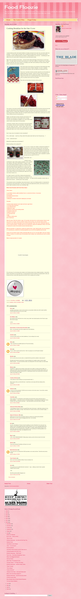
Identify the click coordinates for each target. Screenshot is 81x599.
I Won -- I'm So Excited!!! (11, 545)
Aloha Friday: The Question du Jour (13, 560)
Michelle (12, 356)
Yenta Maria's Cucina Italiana (12, 543)
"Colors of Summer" (10, 569)
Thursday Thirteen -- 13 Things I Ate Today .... (15, 562)
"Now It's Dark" (9, 538)
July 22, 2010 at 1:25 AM (14, 312)
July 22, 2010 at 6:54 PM (15, 438)
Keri (11, 423)
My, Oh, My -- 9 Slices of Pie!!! (12, 536)
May (8, 585)
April (8, 587)
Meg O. (11, 435)
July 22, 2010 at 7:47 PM (15, 454)
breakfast (11, 302)
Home (8, 20)
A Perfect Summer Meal (11, 577)
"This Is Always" (10, 568)
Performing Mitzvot (10, 547)
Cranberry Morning (14, 377)
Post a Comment (12, 477)
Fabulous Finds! (10, 542)
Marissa (11, 367)
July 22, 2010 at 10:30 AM (15, 411)
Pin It (56, 45)
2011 (7, 520)
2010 (7, 522)
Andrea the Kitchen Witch (15, 406)
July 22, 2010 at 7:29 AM (14, 345)
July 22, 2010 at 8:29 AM (14, 352)
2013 (7, 516)
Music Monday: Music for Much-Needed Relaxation (16, 579)
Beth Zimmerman (13, 449)
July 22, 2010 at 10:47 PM (15, 474)
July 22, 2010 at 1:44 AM (14, 330)
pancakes (19, 302)
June (8, 583)
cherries (15, 302)
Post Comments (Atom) (14, 486)
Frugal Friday (32, 20)
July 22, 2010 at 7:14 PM (15, 445)
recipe (22, 302)
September (9, 529)
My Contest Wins (18, 20)
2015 (7, 512)
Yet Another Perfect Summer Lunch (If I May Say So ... (17, 549)
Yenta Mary (12, 397)
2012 (7, 518)
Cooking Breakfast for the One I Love (14, 551)
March (8, 589)
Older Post (49, 483)
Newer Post (8, 483)
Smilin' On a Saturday (11, 534)
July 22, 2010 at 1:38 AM (14, 323)
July (8, 533)
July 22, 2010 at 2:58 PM (15, 431)
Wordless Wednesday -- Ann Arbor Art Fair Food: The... (17, 540)
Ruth (11, 349)
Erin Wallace (12, 316)
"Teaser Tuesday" (10, 566)
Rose (11, 308)
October (8, 527)
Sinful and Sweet (10, 558)
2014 (7, 514)
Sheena (11, 442)
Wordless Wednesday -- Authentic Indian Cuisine (16, 564)
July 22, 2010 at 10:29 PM (15, 461)
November (9, 525)
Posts (58, 96)
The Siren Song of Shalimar (12, 581)
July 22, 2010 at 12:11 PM (15, 419)
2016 (7, 511)
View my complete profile (66, 28)
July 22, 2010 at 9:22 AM (14, 393)
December (9, 523)
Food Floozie (21, 7)
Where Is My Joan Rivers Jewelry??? (14, 573)
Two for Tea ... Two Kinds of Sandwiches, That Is (16, 555)
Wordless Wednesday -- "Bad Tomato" (14, 553)
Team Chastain (13, 458)
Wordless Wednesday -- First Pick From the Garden (17, 575)
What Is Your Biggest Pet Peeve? (13, 556)
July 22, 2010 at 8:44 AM (14, 363)
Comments (59, 99)
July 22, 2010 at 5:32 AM (14, 338)
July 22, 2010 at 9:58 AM (14, 402)
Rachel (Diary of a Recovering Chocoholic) (19, 327)
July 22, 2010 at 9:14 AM (14, 384)
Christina (12, 334)
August (8, 531)
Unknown (12, 388)
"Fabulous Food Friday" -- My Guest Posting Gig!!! (16, 571)
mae (11, 465)
